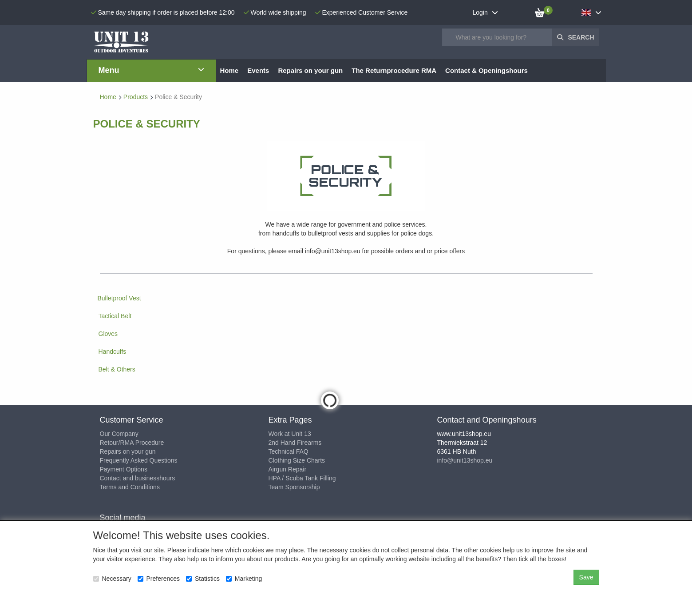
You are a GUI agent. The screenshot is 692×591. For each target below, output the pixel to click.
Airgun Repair (288, 469)
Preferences (159, 578)
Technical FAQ (288, 451)
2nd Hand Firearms (295, 442)
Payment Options (123, 469)
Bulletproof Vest (119, 298)
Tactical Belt (115, 315)
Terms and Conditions (130, 487)
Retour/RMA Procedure (132, 442)
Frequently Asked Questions (139, 460)
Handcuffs (113, 351)
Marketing (244, 578)
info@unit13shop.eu (465, 460)
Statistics (203, 578)
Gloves (108, 333)
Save (586, 577)
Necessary (112, 578)
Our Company (119, 433)
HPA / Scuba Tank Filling (302, 478)
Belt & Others (117, 369)
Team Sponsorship (294, 487)
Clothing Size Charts (297, 460)
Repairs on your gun (128, 451)
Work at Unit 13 (290, 433)
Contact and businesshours (137, 478)
